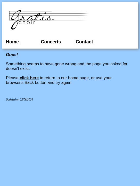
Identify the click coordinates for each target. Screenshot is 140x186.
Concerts (51, 41)
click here (29, 78)
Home (12, 41)
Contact (84, 41)
